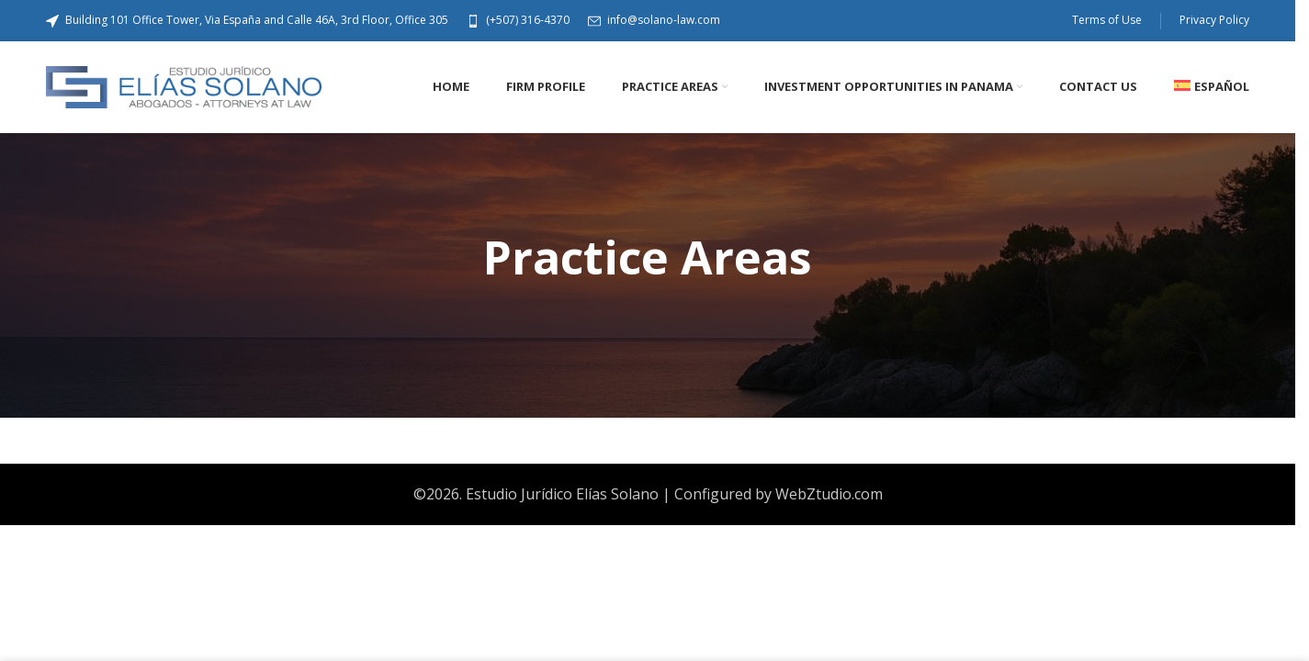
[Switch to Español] (1211, 87)
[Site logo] (184, 85)
